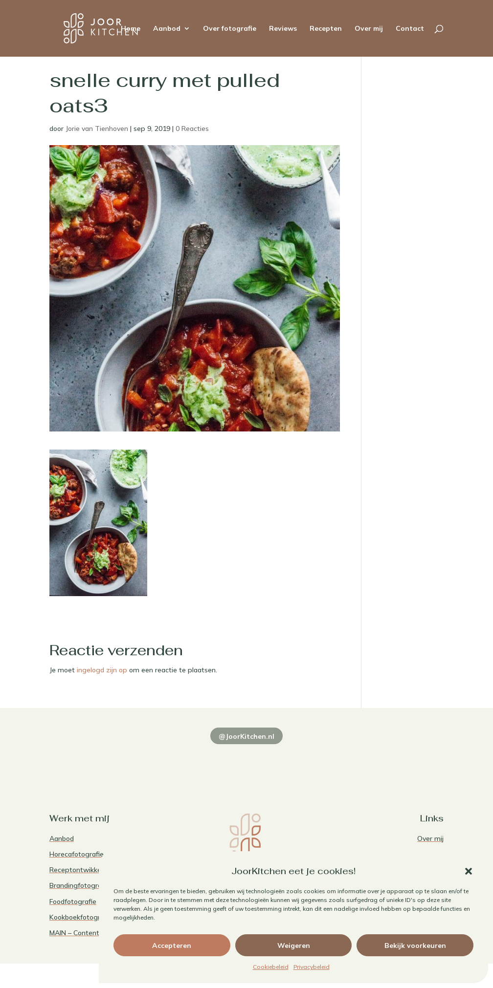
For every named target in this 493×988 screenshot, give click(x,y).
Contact (410, 29)
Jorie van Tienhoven (97, 128)
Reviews (283, 29)
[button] (468, 871)
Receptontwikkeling (80, 869)
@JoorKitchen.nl (246, 736)
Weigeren (293, 945)
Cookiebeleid (271, 966)
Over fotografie (229, 29)
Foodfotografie (72, 901)
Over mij (369, 29)
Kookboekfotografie (80, 917)
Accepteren (171, 945)
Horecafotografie (76, 854)
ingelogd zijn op (102, 670)
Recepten (326, 29)
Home (130, 29)
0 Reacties (192, 128)
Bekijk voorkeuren (415, 945)
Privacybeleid (311, 966)
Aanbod (166, 29)
